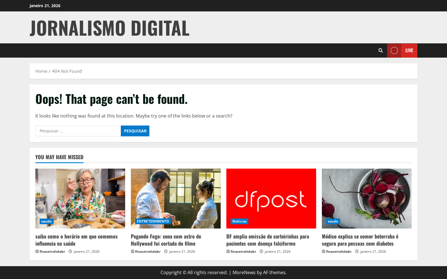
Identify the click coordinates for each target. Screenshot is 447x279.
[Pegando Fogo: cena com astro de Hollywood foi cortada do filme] (176, 199)
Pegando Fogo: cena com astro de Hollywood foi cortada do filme (166, 240)
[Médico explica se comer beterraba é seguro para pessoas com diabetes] (367, 199)
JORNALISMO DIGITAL (110, 27)
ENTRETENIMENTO (153, 221)
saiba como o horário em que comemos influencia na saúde (76, 240)
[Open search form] (381, 50)
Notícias (239, 221)
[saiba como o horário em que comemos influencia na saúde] (80, 199)
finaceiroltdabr (52, 251)
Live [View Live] (400, 50)
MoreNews (244, 272)
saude (46, 221)
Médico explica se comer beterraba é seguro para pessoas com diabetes (360, 240)
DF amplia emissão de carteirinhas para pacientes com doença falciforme (267, 240)
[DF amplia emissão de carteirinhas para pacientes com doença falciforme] (271, 199)
